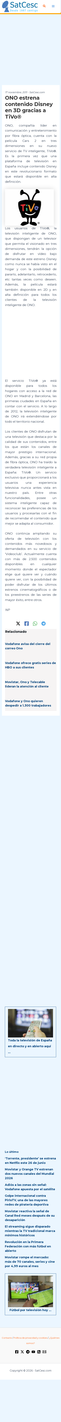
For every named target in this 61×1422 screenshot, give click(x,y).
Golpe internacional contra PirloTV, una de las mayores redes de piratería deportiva (26, 1200)
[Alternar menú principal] (53, 6)
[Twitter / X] (18, 623)
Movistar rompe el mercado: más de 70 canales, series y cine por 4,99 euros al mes (30, 1262)
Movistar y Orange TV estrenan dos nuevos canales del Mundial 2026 (29, 1174)
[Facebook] (26, 623)
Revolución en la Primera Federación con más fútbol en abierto (28, 1246)
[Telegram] (43, 623)
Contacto (7, 1337)
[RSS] (39, 1352)
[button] (44, 6)
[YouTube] (33, 1352)
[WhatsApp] (35, 623)
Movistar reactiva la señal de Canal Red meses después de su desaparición (30, 1215)
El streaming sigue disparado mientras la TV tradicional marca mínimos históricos (30, 1231)
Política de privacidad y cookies (30, 1337)
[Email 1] (44, 1352)
